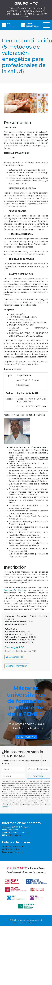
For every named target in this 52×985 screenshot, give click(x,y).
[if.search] (13, 769)
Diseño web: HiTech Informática (26, 923)
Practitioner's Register (15, 590)
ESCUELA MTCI (36, 8)
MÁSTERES (12, 11)
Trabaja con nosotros (12, 852)
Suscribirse (38, 776)
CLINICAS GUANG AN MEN (32, 11)
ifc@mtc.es (15, 835)
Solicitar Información (16, 666)
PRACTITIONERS (13, 14)
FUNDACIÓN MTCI (17, 8)
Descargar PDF (15, 657)
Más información (26, 737)
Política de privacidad (12, 846)
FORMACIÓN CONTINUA (35, 14)
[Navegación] (46, 25)
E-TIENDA (26, 17)
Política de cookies (11, 849)
